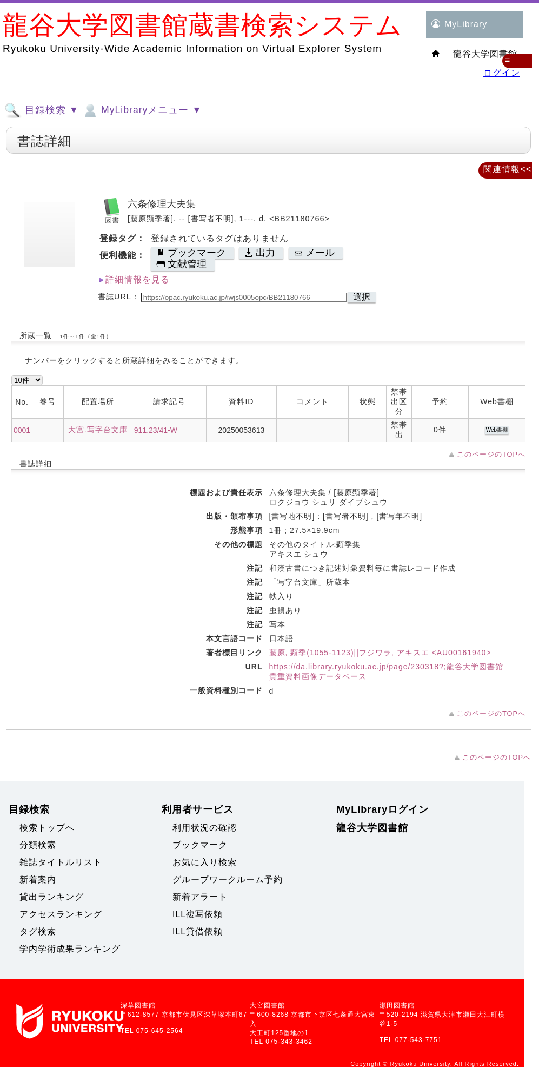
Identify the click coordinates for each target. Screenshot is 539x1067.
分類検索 (37, 844)
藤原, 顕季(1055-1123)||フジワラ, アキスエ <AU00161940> (380, 652)
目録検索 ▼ (41, 110)
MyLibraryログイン (382, 809)
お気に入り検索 (204, 862)
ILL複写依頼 (197, 914)
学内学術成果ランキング (70, 948)
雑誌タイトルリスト (60, 862)
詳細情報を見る (137, 279)
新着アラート (200, 896)
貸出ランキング (51, 896)
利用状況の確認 (204, 827)
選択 (361, 296)
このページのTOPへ (491, 454)
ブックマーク (200, 844)
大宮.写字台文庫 (98, 429)
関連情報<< (507, 169)
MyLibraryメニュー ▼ (142, 110)
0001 (22, 430)
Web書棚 (497, 430)
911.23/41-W (155, 430)
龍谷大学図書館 (372, 827)
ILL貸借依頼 (197, 931)
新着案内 (37, 879)
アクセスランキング (60, 914)
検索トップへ (47, 827)
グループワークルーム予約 (227, 879)
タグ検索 (37, 931)
